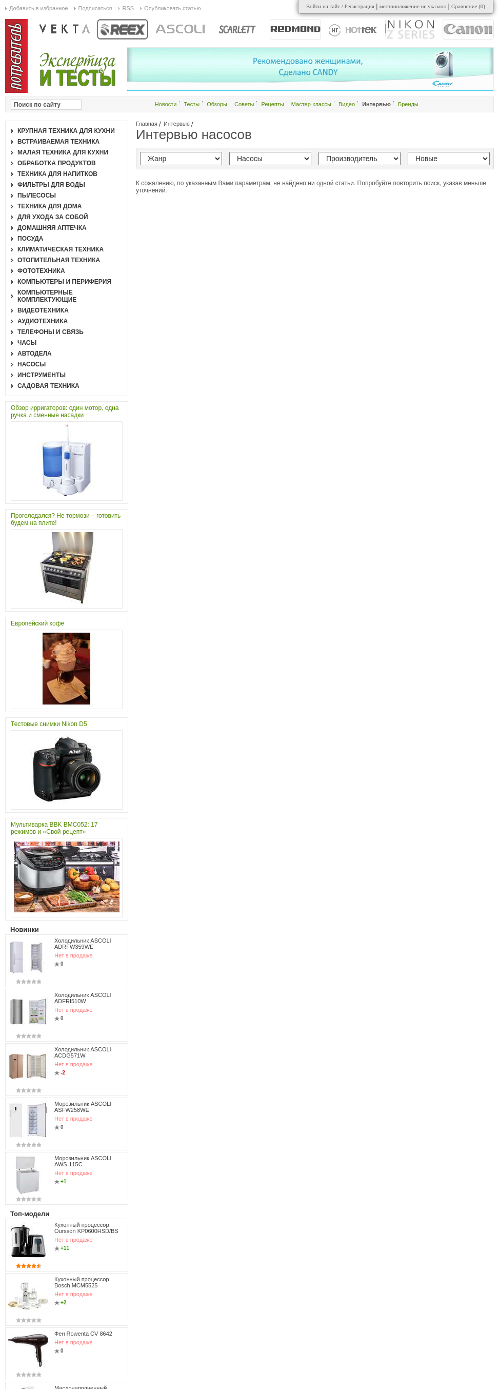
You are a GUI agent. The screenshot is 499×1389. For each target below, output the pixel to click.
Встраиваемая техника (58, 141)
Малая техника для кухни (62, 152)
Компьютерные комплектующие (46, 296)
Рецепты (273, 104)
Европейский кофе (37, 623)
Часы (26, 342)
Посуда (30, 238)
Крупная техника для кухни (66, 130)
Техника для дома (49, 206)
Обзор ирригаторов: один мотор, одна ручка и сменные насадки (65, 411)
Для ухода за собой (52, 217)
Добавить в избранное (38, 8)
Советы (244, 104)
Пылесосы (36, 195)
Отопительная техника (58, 260)
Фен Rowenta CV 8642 (83, 1334)
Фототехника (41, 271)
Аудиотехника (42, 321)
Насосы (31, 364)
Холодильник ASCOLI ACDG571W (82, 1052)
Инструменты (41, 375)
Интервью (177, 124)
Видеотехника (43, 310)
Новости (166, 104)
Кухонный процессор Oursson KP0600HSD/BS (86, 1228)
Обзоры (217, 104)
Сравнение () (468, 6)
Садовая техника (48, 385)
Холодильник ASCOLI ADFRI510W (82, 998)
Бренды (408, 104)
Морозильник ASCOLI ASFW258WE (82, 1107)
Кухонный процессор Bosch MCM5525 (81, 1282)
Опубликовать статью (172, 8)
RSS (128, 8)
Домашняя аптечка (52, 227)
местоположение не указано (413, 6)
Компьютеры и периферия (64, 281)
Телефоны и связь (50, 332)
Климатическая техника (60, 249)
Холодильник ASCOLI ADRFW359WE (82, 943)
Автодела (34, 353)
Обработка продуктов (56, 163)
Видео (346, 104)
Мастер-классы (311, 104)
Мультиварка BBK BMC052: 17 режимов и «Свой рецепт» (54, 828)
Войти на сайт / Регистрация (340, 6)
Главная (146, 124)
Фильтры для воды (51, 184)
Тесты (192, 104)
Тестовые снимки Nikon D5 (49, 724)
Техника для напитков (57, 174)
